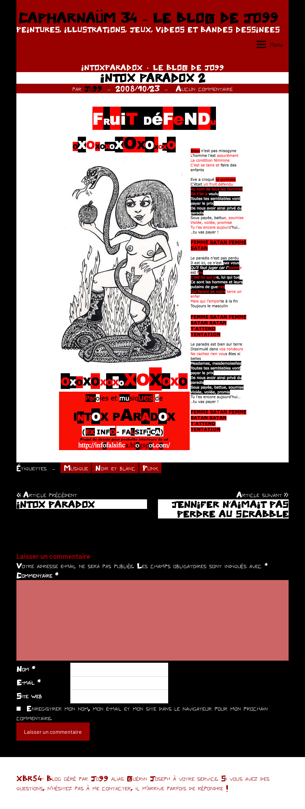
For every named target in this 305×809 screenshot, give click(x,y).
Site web (29, 696)
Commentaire (37, 575)
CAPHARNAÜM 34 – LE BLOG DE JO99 (148, 18)
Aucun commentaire (204, 88)
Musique (76, 468)
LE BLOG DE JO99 (188, 67)
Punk (150, 468)
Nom (25, 669)
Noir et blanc (115, 468)
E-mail (28, 682)
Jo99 (93, 88)
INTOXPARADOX (112, 67)
